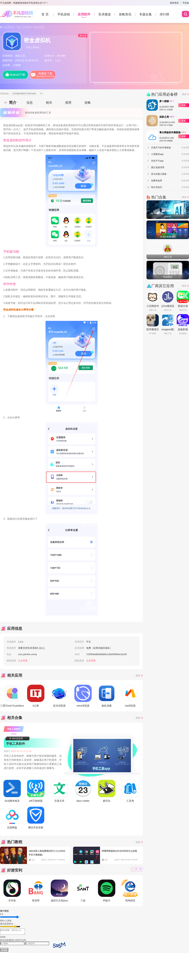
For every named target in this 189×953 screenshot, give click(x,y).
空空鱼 (12, 891)
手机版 (185, 3)
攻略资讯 (125, 14)
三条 (83, 891)
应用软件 (84, 14)
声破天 (106, 891)
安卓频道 (104, 14)
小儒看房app (157, 154)
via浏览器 (130, 696)
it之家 (35, 696)
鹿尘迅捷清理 (157, 167)
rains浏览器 (83, 696)
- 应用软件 (26, 27)
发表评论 (4, 950)
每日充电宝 (156, 187)
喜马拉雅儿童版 (158, 174)
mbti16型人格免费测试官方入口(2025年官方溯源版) (47, 853)
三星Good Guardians (12, 696)
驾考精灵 (130, 891)
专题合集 (145, 14)
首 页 (45, 14)
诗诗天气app (157, 160)
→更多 (137, 675)
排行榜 (164, 14)
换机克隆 (106, 696)
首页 (19, 27)
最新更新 (174, 3)
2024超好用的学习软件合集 (24, 93)
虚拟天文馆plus (59, 891)
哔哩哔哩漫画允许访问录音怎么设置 (119, 851)
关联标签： (5, 93)
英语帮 (35, 891)
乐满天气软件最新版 (161, 147)
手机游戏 (63, 14)
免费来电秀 (156, 180)
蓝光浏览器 (59, 696)
